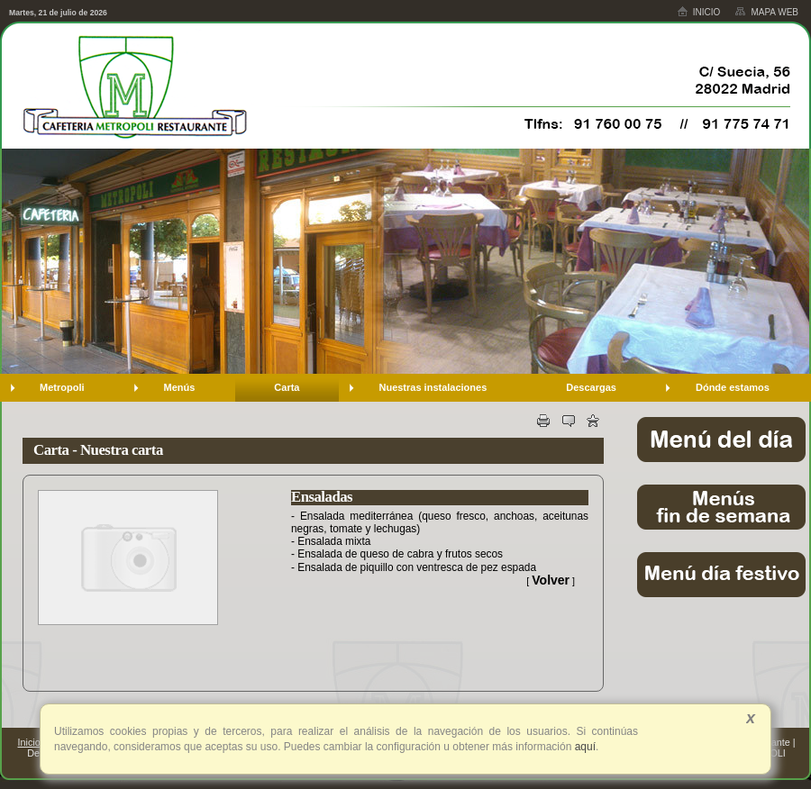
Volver (551, 580)
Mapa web (766, 11)
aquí (583, 746)
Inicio (699, 11)
